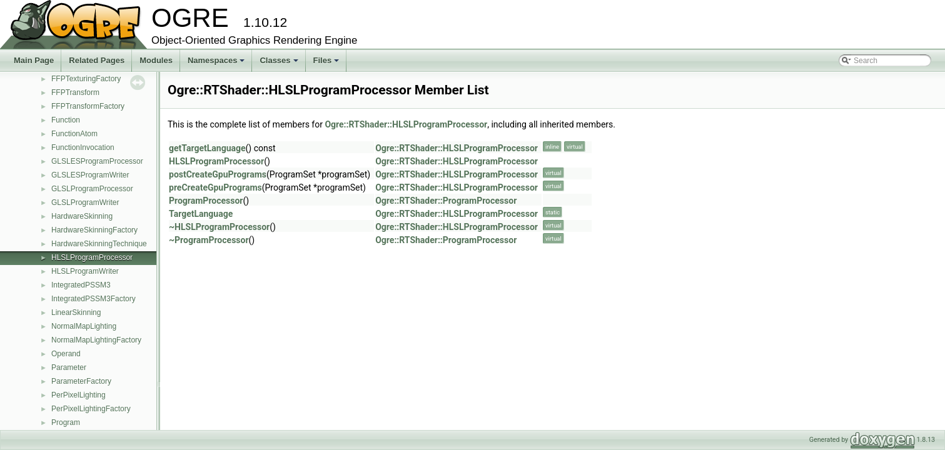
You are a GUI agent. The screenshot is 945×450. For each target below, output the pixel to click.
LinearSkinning (76, 312)
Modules (156, 60)
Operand (66, 353)
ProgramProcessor (206, 201)
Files (327, 64)
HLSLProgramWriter (85, 271)
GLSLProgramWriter (85, 202)
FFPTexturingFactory (86, 78)
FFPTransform (75, 92)
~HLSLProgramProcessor (219, 227)
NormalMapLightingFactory (96, 340)
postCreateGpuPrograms (217, 174)
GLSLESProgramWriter (90, 175)
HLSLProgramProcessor (92, 257)
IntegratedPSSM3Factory (93, 298)
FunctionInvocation (82, 147)
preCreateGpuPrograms (215, 187)
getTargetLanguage (207, 148)
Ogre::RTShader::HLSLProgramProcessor (406, 124)
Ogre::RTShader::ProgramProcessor (446, 201)
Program (65, 422)
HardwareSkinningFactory (94, 230)
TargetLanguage (201, 214)
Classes (280, 64)
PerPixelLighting (78, 395)
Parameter (68, 367)
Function (65, 120)
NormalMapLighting (83, 326)
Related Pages (96, 60)
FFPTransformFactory (87, 106)
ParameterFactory (81, 381)
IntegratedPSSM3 (81, 285)
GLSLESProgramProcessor (97, 161)
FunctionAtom (74, 133)
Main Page (34, 60)
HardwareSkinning (82, 216)
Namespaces (217, 64)
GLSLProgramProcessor (92, 188)
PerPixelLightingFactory (91, 408)
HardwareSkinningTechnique (99, 243)
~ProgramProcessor (209, 240)
